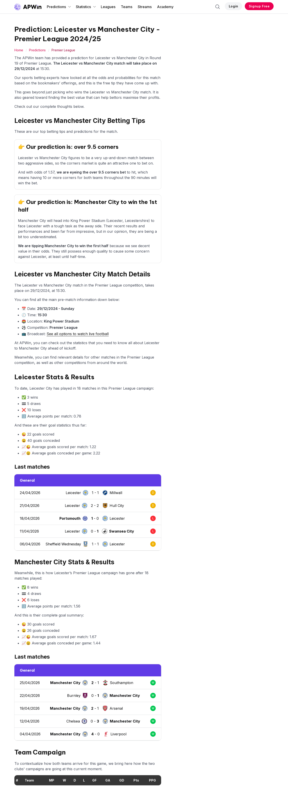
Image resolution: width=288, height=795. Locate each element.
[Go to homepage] (28, 7)
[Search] (217, 6)
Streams (145, 7)
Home (18, 50)
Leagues (108, 7)
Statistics (86, 7)
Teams (126, 7)
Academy (165, 7)
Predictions (59, 7)
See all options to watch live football (78, 334)
